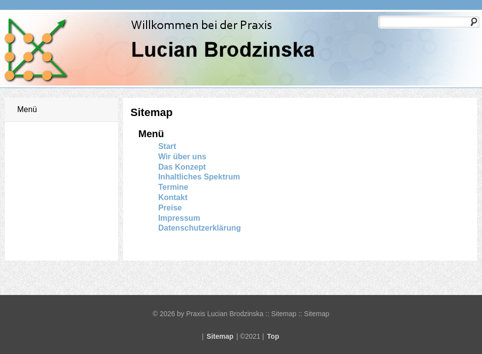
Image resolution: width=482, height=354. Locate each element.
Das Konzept (182, 167)
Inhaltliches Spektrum (199, 177)
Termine (173, 187)
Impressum (179, 218)
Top (273, 336)
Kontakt (173, 197)
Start (167, 146)
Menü (27, 109)
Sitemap (220, 336)
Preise (170, 208)
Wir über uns (182, 156)
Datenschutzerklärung (199, 228)
